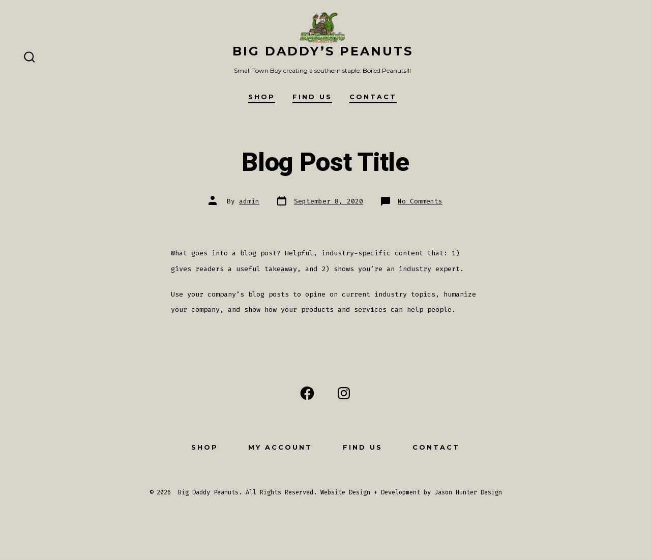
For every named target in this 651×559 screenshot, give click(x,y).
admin (249, 201)
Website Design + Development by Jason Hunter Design (411, 492)
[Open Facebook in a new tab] (307, 393)
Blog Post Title (325, 163)
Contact (373, 97)
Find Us (312, 97)
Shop (261, 97)
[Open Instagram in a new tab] (344, 393)
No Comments (420, 201)
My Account (280, 447)
